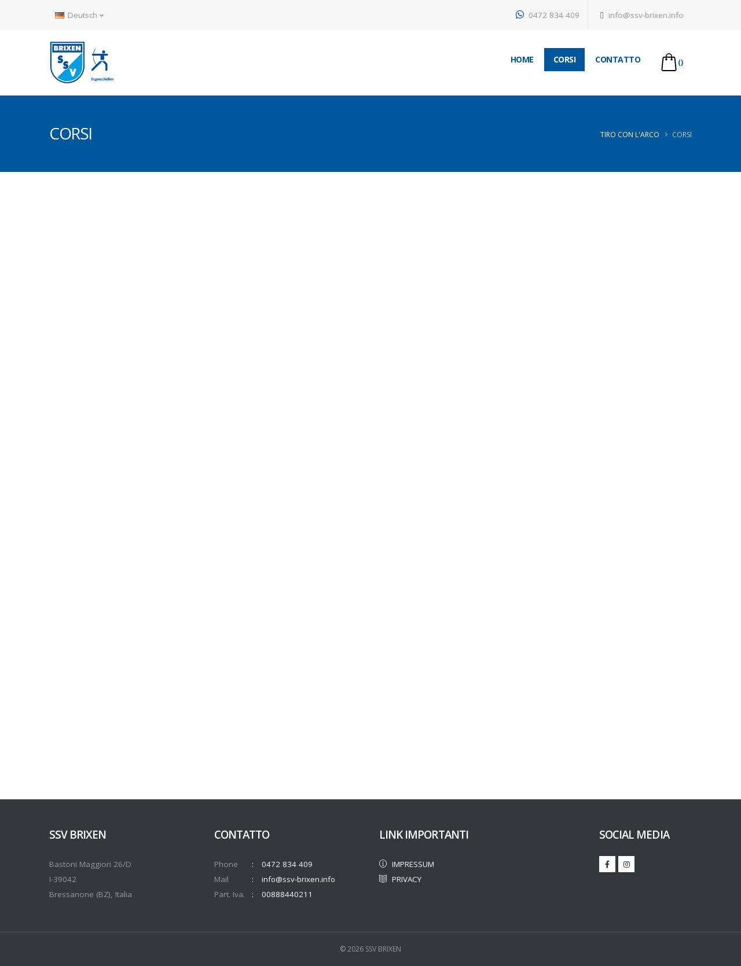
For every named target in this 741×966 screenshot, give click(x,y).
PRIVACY (401, 879)
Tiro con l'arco (629, 134)
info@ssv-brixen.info (642, 15)
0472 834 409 (547, 15)
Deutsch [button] (79, 15)
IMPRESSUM (407, 864)
